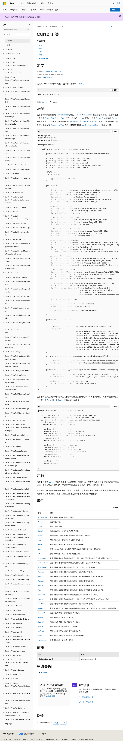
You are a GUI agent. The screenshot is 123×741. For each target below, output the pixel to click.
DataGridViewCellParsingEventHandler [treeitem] (17, 331)
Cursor (79, 83)
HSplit (40, 544)
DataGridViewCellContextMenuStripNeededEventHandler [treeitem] (17, 252)
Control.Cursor (62, 114)
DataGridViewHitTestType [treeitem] (14, 628)
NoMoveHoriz (43, 563)
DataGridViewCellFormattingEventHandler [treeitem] (17, 290)
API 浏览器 (56, 26)
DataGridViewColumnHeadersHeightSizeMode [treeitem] (17, 505)
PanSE (40, 590)
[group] (78, 263)
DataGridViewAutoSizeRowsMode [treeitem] (17, 169)
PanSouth (41, 594)
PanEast (41, 572)
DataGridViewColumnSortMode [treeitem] (16, 511)
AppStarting (42, 517)
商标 (73, 739)
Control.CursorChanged (91, 124)
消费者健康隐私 (51, 739)
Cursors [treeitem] (9, 41)
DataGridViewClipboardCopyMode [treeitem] (17, 440)
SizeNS (40, 617)
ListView (81, 118)
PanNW (40, 585)
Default (40, 531)
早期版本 (17, 739)
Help (39, 540)
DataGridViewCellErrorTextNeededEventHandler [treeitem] (17, 267)
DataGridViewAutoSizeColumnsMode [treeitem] (17, 129)
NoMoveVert (42, 567)
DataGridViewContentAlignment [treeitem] (16, 571)
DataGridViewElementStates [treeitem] (15, 614)
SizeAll (40, 608)
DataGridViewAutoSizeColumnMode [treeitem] (17, 107)
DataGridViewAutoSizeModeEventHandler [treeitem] (17, 159)
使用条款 (65, 739)
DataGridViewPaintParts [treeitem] (13, 674)
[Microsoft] (4, 3)
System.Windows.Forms (53, 71)
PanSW (40, 599)
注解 (40, 51)
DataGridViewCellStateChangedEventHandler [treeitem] (17, 346)
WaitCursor (42, 640)
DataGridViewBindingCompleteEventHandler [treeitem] (17, 186)
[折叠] (29, 24)
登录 (118, 3)
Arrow (40, 522)
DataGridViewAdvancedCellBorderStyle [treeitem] (17, 100)
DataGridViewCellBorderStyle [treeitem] (15, 223)
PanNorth (41, 581)
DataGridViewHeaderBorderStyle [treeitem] (17, 619)
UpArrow (41, 631)
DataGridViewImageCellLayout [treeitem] (16, 646)
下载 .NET (115, 10)
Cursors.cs (47, 77)
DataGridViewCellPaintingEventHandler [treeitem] (17, 316)
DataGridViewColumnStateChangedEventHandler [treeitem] (17, 524)
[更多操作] (117, 26)
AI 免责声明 (6, 739)
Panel (63, 118)
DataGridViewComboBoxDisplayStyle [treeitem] (17, 557)
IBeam (40, 549)
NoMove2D (42, 558)
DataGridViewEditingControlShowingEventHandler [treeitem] (17, 600)
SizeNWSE (41, 622)
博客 (25, 739)
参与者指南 (50, 696)
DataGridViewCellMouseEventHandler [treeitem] (17, 302)
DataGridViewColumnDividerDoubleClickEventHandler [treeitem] (17, 471)
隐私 (39, 739)
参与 (33, 739)
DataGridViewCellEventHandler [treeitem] (16, 277)
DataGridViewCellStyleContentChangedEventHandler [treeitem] (17, 364)
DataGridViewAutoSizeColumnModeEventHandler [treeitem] (17, 122)
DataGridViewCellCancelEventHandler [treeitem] (17, 233)
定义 (40, 45)
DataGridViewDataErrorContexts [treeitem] (16, 575)
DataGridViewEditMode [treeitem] (13, 606)
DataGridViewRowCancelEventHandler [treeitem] (17, 702)
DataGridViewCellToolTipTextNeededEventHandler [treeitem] (17, 388)
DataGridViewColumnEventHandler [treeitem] (17, 483)
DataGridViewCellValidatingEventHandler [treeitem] (17, 402)
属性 (40, 55)
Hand (40, 535)
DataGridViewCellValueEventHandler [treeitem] (17, 414)
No (39, 553)
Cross (40, 526)
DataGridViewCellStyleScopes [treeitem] (15, 375)
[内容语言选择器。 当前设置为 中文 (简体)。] (8, 734)
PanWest (41, 604)
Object (44, 101)
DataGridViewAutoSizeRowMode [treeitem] (17, 165)
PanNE (40, 576)
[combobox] (16, 29)
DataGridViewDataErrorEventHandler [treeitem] (17, 585)
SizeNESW (41, 613)
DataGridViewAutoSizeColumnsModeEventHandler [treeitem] (17, 144)
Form (49, 400)
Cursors (89, 114)
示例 (40, 48)
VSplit (40, 635)
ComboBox (49, 118)
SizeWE (40, 626)
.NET (46, 26)
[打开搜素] (113, 3)
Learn (39, 26)
